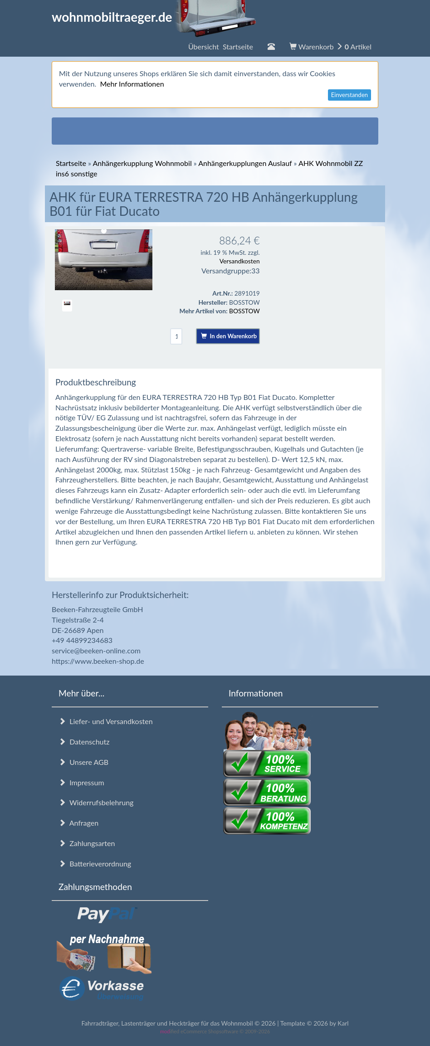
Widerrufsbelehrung (96, 802)
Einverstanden (349, 94)
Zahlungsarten (87, 843)
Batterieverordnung (95, 863)
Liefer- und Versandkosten (106, 721)
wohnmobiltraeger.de (154, 16)
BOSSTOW (244, 311)
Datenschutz (84, 741)
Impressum (81, 782)
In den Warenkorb (229, 336)
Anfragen (78, 822)
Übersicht (220, 46)
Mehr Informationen (132, 83)
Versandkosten (240, 261)
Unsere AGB (83, 762)
